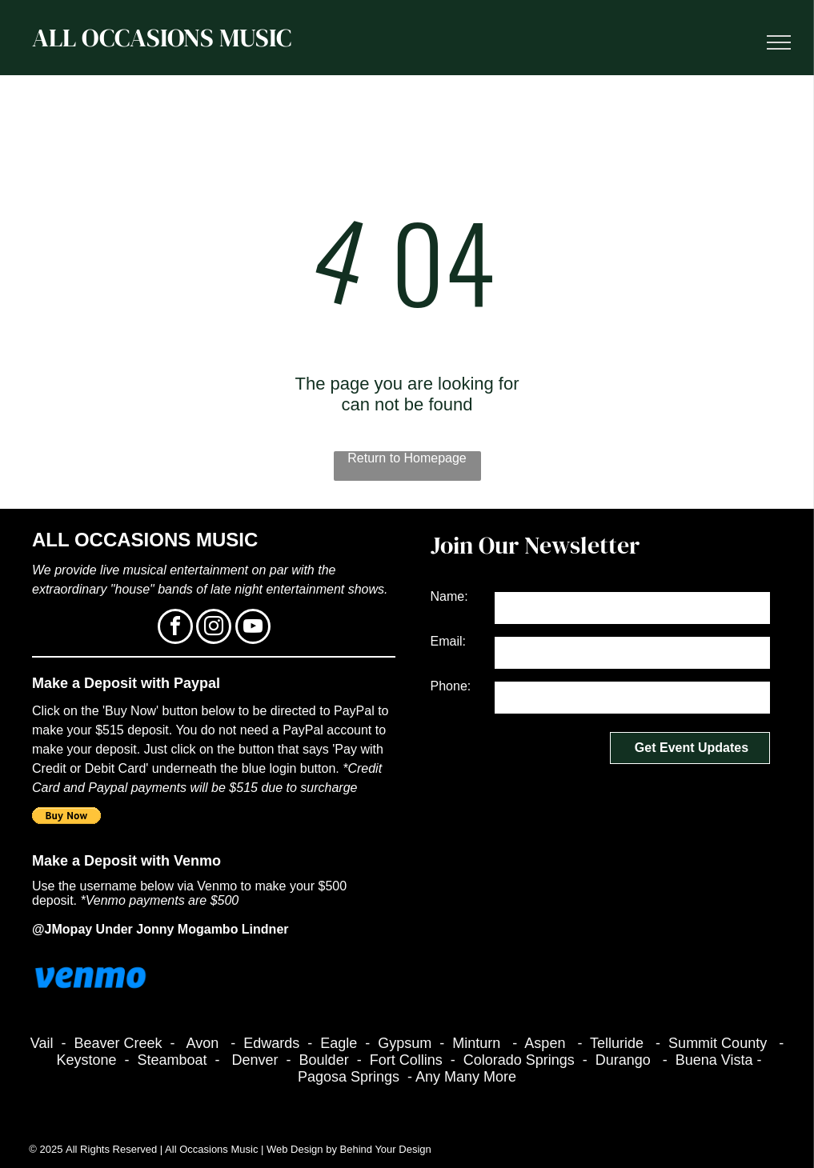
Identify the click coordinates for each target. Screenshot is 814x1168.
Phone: (451, 686)
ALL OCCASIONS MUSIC (161, 37)
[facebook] (175, 628)
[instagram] (213, 628)
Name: (449, 596)
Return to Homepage (407, 458)
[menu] (779, 42)
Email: (448, 641)
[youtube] (253, 628)
